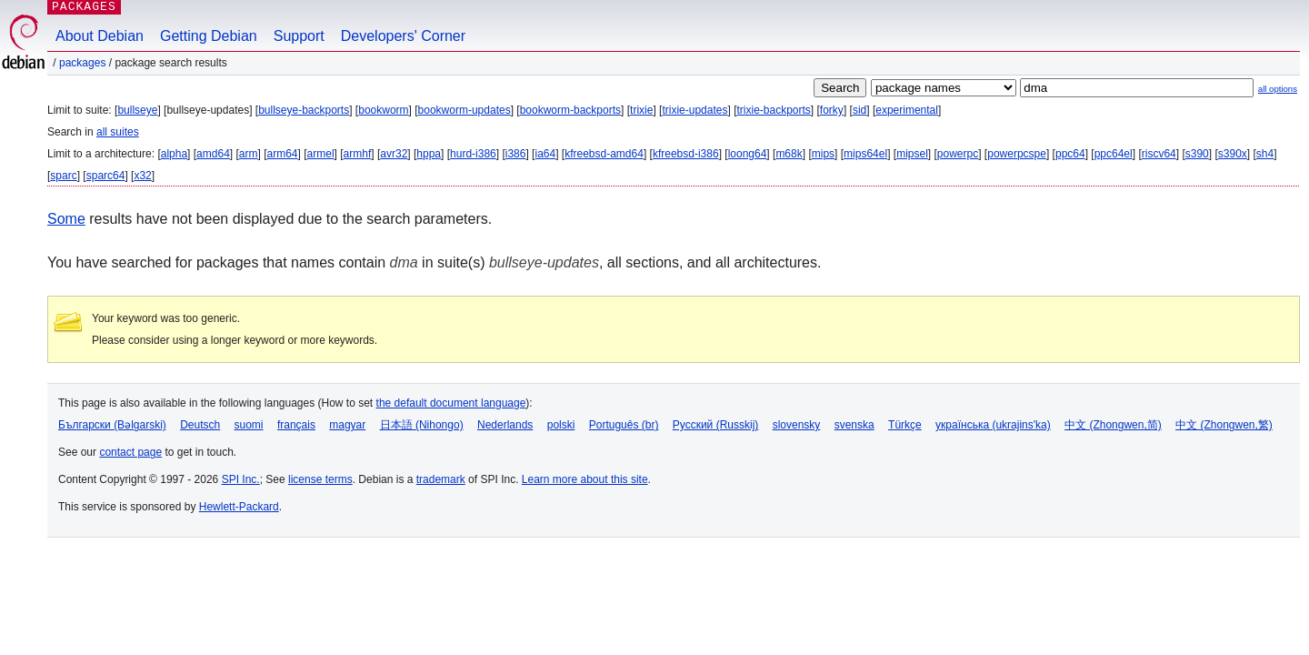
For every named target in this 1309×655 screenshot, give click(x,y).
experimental (906, 110)
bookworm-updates (464, 110)
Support (299, 36)
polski (561, 424)
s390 (1197, 153)
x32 (142, 175)
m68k (788, 153)
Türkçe (905, 424)
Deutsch (200, 424)
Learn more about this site (585, 479)
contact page (130, 452)
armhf (358, 153)
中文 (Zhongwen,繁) (1224, 424)
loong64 (747, 153)
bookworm (383, 110)
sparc (63, 175)
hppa (428, 153)
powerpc (957, 153)
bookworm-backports (570, 110)
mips (823, 153)
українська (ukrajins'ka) (993, 424)
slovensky (797, 424)
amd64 (213, 153)
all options (1277, 89)
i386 (515, 153)
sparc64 (105, 175)
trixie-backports (773, 110)
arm (248, 153)
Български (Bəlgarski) (112, 424)
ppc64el (1113, 153)
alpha (174, 153)
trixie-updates (694, 110)
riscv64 (1159, 153)
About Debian (99, 36)
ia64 (545, 153)
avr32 (393, 153)
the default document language (451, 403)
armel (321, 153)
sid (859, 110)
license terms (320, 479)
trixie (641, 110)
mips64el (865, 153)
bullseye (137, 110)
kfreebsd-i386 (686, 153)
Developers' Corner (403, 36)
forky (832, 110)
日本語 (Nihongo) (422, 424)
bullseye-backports (303, 110)
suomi (249, 424)
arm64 (282, 153)
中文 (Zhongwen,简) (1113, 424)
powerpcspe (1016, 153)
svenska (854, 424)
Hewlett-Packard (239, 506)
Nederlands (505, 424)
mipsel (912, 153)
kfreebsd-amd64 (604, 153)
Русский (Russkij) (716, 424)
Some (66, 219)
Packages (82, 62)
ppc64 (1070, 153)
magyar (347, 424)
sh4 (1265, 153)
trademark (440, 479)
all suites (117, 132)
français (296, 424)
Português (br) (624, 424)
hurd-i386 (473, 153)
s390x (1232, 153)
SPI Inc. (241, 479)
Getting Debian (208, 36)
